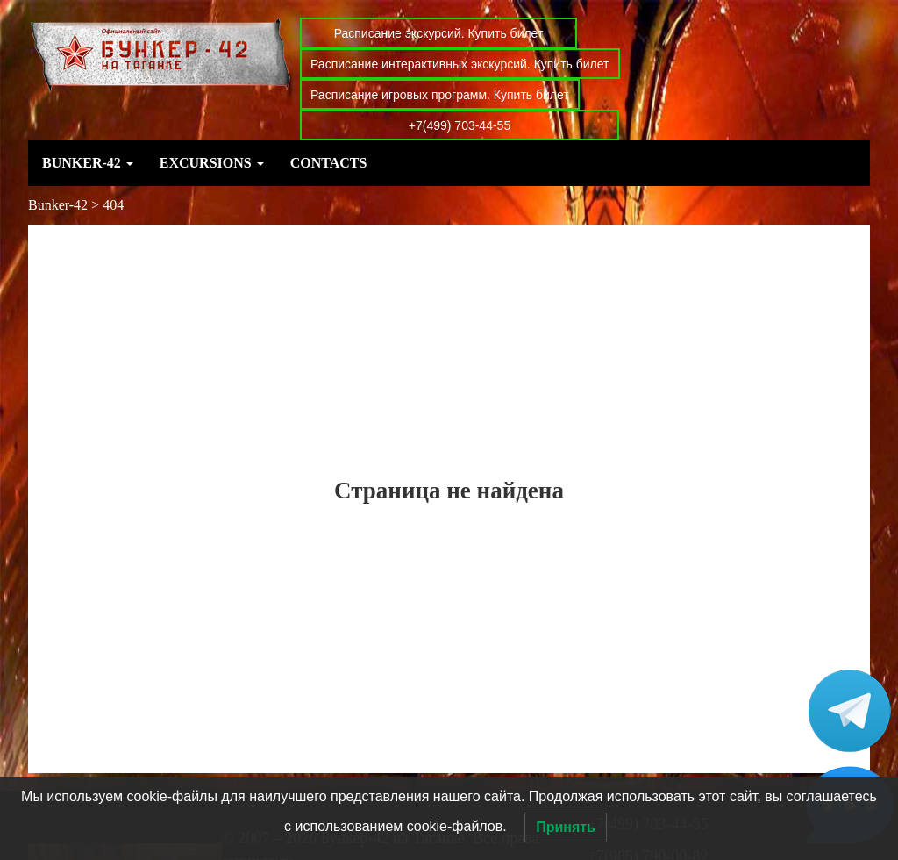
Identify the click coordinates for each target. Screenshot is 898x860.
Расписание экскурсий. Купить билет (439, 33)
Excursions (212, 162)
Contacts (328, 162)
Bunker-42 (87, 162)
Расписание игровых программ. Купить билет (439, 95)
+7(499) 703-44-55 (459, 125)
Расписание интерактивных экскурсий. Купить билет (459, 64)
